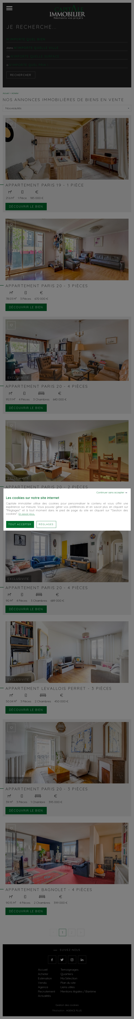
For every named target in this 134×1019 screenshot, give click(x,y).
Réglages (46, 524)
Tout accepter (19, 524)
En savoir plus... (27, 513)
